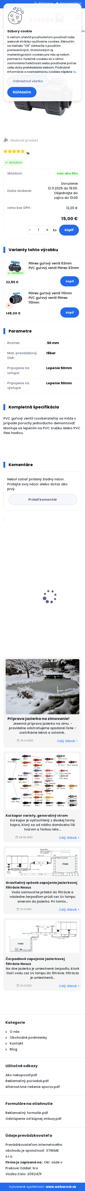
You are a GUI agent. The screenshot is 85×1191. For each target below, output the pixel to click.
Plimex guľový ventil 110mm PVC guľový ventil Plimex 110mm (50, 298)
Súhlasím (22, 92)
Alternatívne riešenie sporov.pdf (32, 1087)
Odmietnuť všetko (28, 81)
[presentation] (6, 588)
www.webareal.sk (61, 1186)
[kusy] (38, 230)
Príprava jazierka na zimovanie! (38, 718)
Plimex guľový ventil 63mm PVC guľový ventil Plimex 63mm (54, 265)
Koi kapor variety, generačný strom (37, 815)
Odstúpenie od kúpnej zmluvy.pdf (33, 1118)
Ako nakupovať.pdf (21, 1075)
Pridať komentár (42, 499)
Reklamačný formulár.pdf (26, 1113)
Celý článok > (67, 741)
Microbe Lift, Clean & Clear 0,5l (33, 605)
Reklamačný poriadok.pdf (27, 1081)
